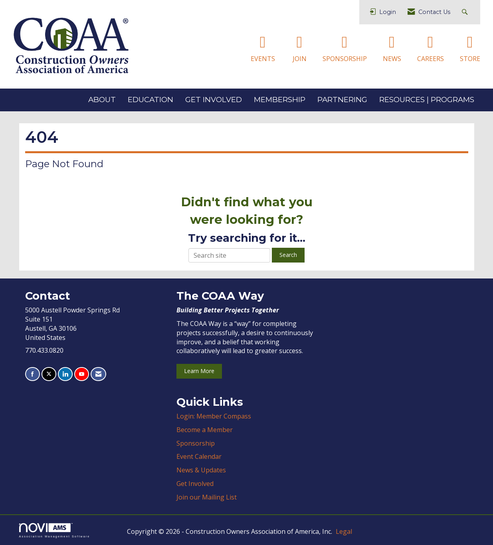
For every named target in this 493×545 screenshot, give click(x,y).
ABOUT (102, 99)
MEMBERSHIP (279, 99)
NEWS (392, 58)
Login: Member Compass (213, 416)
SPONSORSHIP (345, 58)
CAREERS (430, 58)
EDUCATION (150, 99)
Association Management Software (54, 530)
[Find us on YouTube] (81, 374)
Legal (344, 531)
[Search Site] (465, 12)
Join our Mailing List (206, 497)
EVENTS (263, 58)
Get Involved (195, 483)
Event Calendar (199, 456)
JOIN (300, 58)
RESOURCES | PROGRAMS (426, 99)
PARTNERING (342, 99)
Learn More (199, 371)
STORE (470, 58)
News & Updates (201, 470)
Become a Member (204, 429)
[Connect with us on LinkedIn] (65, 374)
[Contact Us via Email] (98, 374)
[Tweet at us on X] (49, 374)
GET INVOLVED (213, 99)
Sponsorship (195, 443)
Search (288, 255)
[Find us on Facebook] (32, 374)
